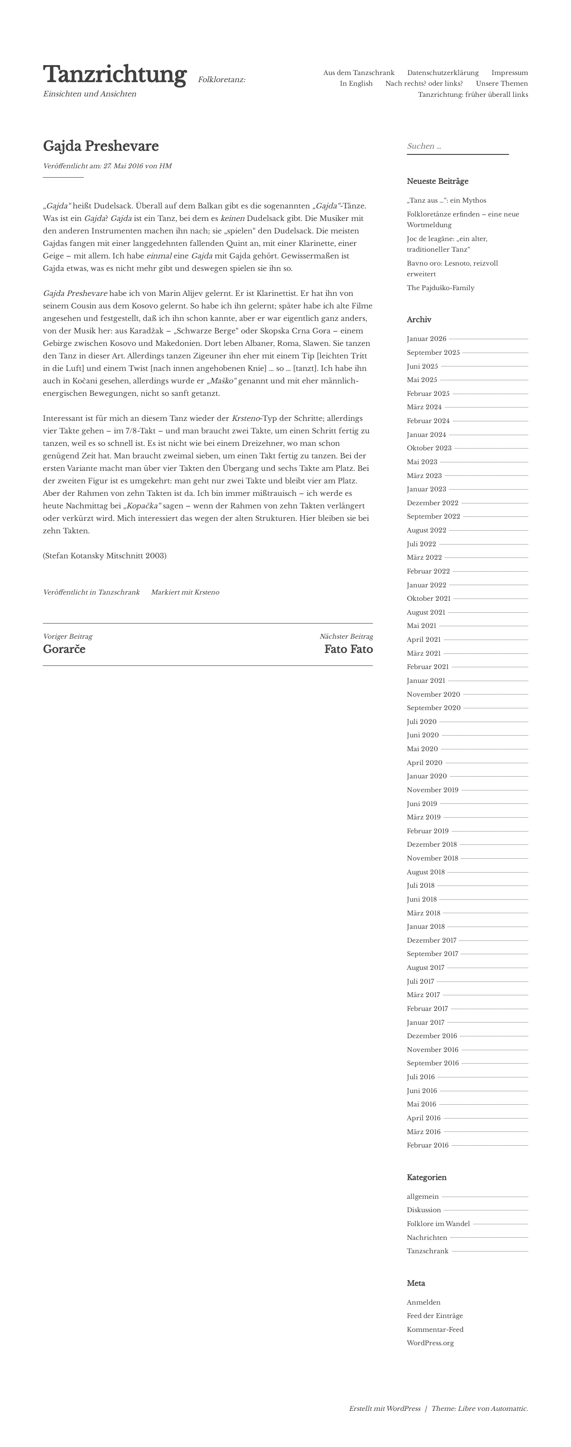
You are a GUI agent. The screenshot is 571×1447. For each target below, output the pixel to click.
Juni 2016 (422, 1091)
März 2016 (424, 1132)
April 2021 (424, 640)
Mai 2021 (421, 626)
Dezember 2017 (431, 940)
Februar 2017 (427, 1009)
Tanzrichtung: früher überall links (473, 95)
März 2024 (424, 407)
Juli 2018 (420, 886)
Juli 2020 (422, 722)
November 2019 (433, 790)
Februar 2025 (428, 394)
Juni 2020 (423, 735)
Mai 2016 (421, 1104)
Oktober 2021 (429, 599)
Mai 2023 (422, 462)
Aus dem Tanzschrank (359, 73)
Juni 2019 (422, 804)
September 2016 (433, 1063)
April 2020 (425, 763)
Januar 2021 (426, 681)
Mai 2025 (422, 380)
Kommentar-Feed (435, 1330)
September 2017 (432, 954)
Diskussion (424, 1210)
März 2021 (424, 653)
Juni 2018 (422, 899)
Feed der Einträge (435, 1316)
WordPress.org (430, 1343)
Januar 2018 (426, 927)
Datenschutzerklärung (443, 73)
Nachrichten (427, 1238)
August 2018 (426, 872)
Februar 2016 (428, 1145)
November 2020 (433, 694)
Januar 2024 (426, 435)
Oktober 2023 (429, 448)
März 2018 (423, 913)
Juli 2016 (421, 1077)
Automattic (508, 1409)
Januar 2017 (425, 1023)
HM (165, 166)
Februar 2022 (428, 571)
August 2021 (426, 612)
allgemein (423, 1197)
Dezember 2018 (432, 844)
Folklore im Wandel (438, 1224)
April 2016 (424, 1118)
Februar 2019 (428, 831)
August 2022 (427, 530)
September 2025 (433, 353)
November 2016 (433, 1050)
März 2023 (424, 476)
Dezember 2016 (432, 1036)
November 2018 (432, 858)
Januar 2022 (427, 585)
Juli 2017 (420, 981)
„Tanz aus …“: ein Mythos (446, 200)
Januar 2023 (427, 489)
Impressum (510, 73)
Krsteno (206, 592)
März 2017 (423, 995)
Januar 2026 (427, 339)
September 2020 (434, 708)
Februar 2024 (428, 421)
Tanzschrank (119, 592)
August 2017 (425, 968)
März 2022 (424, 557)
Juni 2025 (422, 366)
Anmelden (424, 1302)
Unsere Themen (502, 83)
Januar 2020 (427, 776)
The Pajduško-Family (441, 288)
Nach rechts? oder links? (424, 83)
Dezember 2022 (433, 503)
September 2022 (433, 516)
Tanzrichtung (114, 75)
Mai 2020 (422, 749)
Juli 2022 (421, 544)
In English (356, 83)
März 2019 (424, 817)
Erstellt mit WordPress (384, 1409)
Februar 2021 (428, 667)
